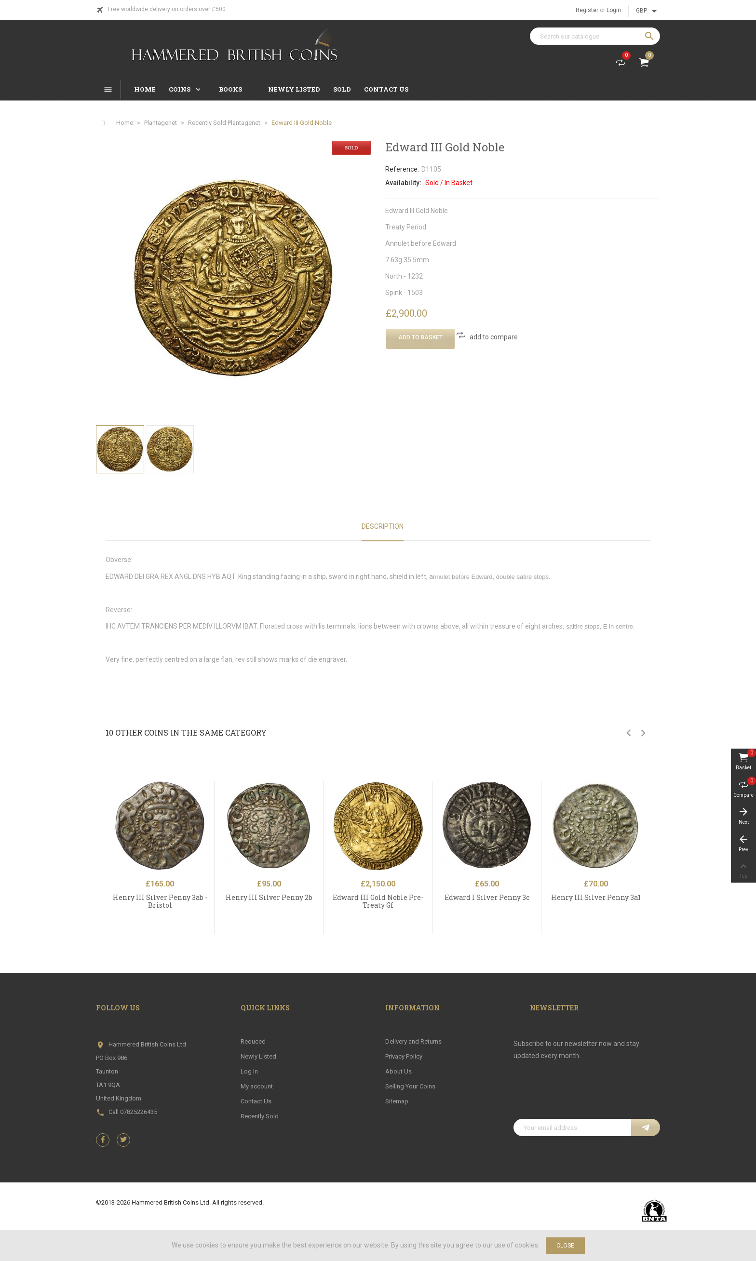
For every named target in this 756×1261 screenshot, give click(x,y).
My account (257, 1086)
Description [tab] (383, 526)
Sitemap (396, 1101)
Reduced (253, 1041)
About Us (398, 1071)
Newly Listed (258, 1056)
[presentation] (586, 1095)
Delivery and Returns (413, 1041)
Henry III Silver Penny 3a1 (596, 897)
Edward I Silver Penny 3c (487, 897)
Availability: (403, 183)
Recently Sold (260, 1116)
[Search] (595, 36)
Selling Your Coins (410, 1086)
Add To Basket (420, 337)
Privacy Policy (403, 1056)
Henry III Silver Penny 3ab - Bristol (160, 901)
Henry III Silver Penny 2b (269, 897)
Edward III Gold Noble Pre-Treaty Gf (378, 901)
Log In (249, 1071)
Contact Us (256, 1101)
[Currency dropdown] (648, 11)
